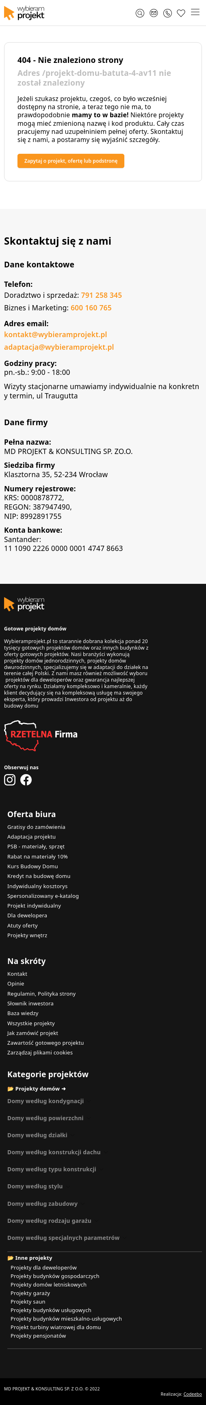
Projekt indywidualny (34, 905)
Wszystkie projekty (31, 1023)
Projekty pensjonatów (38, 1335)
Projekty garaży (30, 1293)
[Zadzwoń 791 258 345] (167, 13)
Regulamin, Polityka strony (41, 993)
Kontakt (17, 973)
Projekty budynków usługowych (51, 1310)
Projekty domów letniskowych (49, 1284)
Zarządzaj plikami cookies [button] (40, 1052)
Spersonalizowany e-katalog (43, 895)
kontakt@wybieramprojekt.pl (55, 334)
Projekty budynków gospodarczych (55, 1276)
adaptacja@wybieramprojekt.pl (59, 347)
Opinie (15, 983)
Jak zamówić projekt (32, 1033)
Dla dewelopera (27, 915)
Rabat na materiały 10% (37, 856)
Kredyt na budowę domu (38, 876)
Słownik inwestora (30, 1003)
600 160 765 (91, 307)
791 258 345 (101, 295)
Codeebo (193, 1394)
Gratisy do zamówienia (36, 827)
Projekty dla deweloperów (44, 1267)
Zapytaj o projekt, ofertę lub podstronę (70, 160)
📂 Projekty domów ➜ (36, 1088)
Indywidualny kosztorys (37, 886)
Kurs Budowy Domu (32, 866)
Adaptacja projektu (31, 836)
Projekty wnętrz (27, 935)
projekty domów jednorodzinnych (44, 660)
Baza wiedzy (23, 1013)
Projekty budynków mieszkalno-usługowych (66, 1318)
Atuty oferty (22, 925)
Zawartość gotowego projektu (45, 1042)
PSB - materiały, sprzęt (36, 846)
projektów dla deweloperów (38, 679)
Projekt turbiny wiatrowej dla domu (56, 1327)
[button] (195, 13)
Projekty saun (28, 1301)
